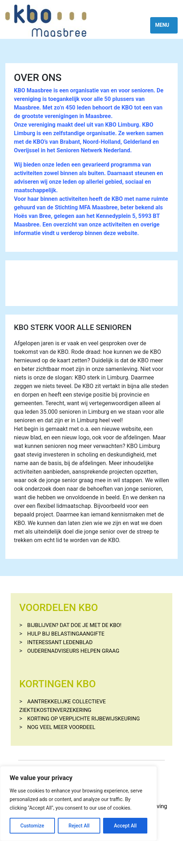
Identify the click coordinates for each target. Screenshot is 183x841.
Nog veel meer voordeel (61, 727)
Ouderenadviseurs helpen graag (73, 651)
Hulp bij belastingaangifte (65, 634)
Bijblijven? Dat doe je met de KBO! (74, 625)
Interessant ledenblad (59, 642)
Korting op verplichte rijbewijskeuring (83, 718)
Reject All (79, 826)
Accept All (125, 826)
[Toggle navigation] (164, 25)
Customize (32, 826)
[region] (78, 803)
